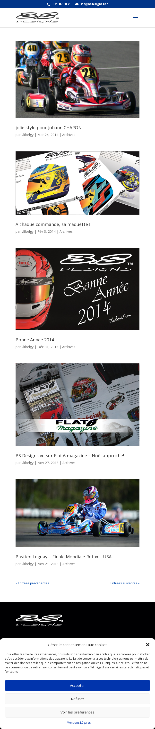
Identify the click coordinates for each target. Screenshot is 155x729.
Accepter (77, 685)
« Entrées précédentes (32, 583)
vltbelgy (28, 134)
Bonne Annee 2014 (35, 340)
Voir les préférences (77, 712)
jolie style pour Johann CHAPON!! (50, 127)
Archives (68, 134)
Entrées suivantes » (125, 583)
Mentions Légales (79, 723)
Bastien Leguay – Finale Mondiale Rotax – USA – (65, 557)
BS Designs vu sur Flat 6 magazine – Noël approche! (70, 455)
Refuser (77, 698)
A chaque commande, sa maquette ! (53, 224)
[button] (147, 644)
